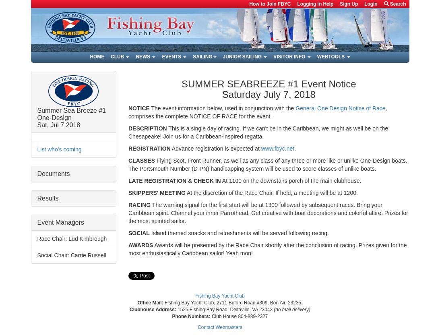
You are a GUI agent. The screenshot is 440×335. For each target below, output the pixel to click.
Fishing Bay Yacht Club (220, 296)
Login (370, 4)
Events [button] (174, 57)
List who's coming (59, 149)
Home (97, 57)
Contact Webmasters (220, 327)
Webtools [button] (333, 57)
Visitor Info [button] (291, 57)
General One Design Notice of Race (340, 108)
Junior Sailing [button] (245, 57)
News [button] (145, 57)
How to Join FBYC (270, 4)
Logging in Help (315, 4)
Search (395, 4)
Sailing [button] (204, 57)
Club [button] (120, 57)
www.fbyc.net (277, 148)
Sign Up (349, 4)
